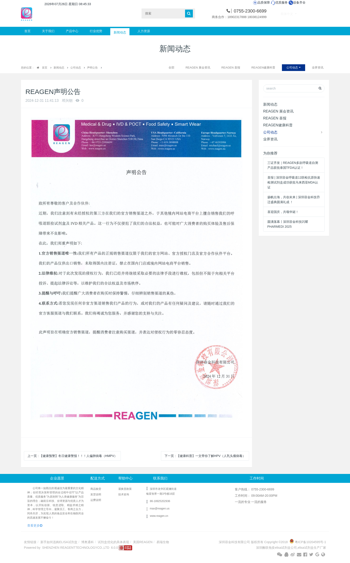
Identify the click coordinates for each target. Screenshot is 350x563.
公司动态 (75, 67)
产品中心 (72, 31)
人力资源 (144, 31)
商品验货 (95, 488)
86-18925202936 (160, 501)
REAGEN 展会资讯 (197, 67)
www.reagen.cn (159, 515)
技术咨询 (123, 494)
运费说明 (95, 500)
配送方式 (97, 478)
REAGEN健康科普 (263, 67)
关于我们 (48, 31)
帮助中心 (125, 478)
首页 (27, 31)
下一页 (205, 456)
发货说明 (95, 494)
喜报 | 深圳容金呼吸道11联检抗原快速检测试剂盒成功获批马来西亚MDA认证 (293, 182)
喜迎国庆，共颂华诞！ (283, 212)
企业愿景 (57, 478)
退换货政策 (125, 488)
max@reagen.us (157, 508)
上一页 (72, 456)
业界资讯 (317, 67)
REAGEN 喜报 (230, 67)
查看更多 (34, 525)
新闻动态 (120, 31)
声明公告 (92, 67)
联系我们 (160, 478)
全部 (171, 67)
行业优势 (96, 31)
